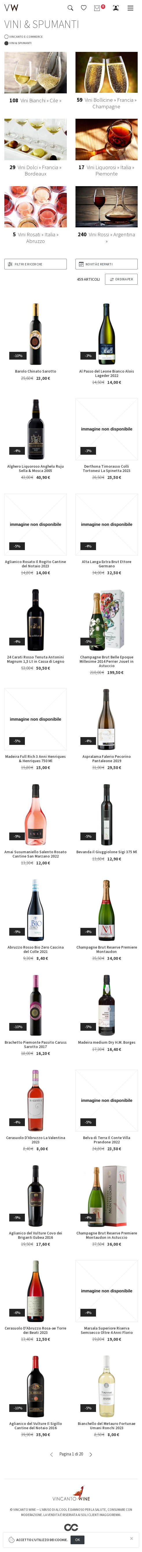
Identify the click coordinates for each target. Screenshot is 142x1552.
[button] (84, 8)
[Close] (132, 1538)
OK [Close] (77, 1539)
